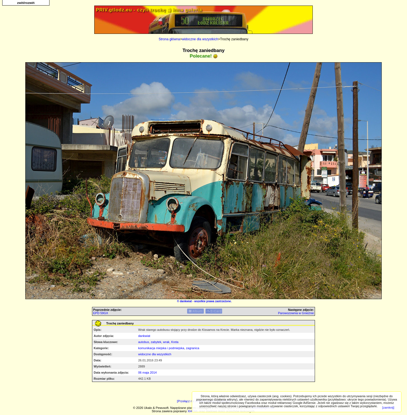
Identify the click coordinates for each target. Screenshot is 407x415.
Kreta (174, 342)
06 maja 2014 (147, 372)
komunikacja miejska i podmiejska (161, 348)
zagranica (192, 348)
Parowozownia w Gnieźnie (296, 313)
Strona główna (169, 39)
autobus (143, 342)
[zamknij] (388, 407)
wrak (166, 342)
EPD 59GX (100, 313)
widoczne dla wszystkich (200, 39)
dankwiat (186, 301)
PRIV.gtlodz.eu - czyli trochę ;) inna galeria (149, 9)
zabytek (156, 342)
